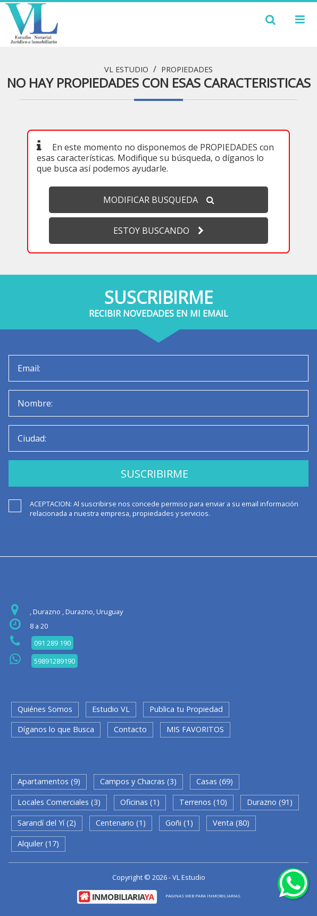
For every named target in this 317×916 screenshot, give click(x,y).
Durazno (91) (270, 802)
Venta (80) (231, 823)
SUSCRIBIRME (154, 474)
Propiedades (187, 69)
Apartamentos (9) (49, 781)
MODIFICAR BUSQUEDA (158, 200)
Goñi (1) (179, 823)
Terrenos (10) (203, 802)
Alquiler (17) (38, 843)
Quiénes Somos (45, 709)
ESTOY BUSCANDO (158, 230)
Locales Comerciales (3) (59, 802)
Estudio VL (111, 709)
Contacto (130, 729)
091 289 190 (52, 643)
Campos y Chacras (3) (138, 781)
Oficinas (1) (140, 802)
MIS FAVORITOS (195, 729)
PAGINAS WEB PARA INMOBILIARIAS (202, 895)
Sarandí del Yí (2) (47, 823)
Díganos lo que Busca (56, 729)
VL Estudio (126, 69)
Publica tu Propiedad (186, 709)
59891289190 (54, 661)
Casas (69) (214, 781)
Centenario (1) (121, 823)
